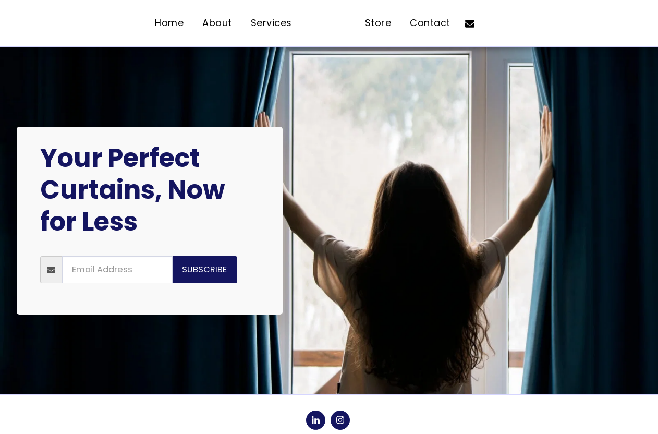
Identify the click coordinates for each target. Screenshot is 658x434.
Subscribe (204, 269)
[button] (500, 23)
